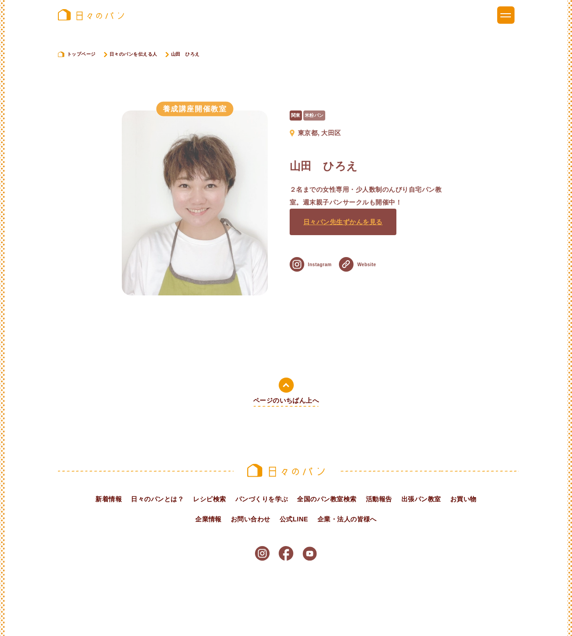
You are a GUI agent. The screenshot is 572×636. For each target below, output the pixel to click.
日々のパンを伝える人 (133, 54)
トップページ (81, 54)
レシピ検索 (209, 499)
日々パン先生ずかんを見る (343, 229)
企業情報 (208, 519)
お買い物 (463, 499)
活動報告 (379, 499)
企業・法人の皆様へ (347, 519)
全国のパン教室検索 (326, 499)
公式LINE (294, 519)
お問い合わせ (250, 519)
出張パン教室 (421, 499)
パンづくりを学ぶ (261, 499)
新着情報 (108, 499)
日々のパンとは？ (157, 499)
